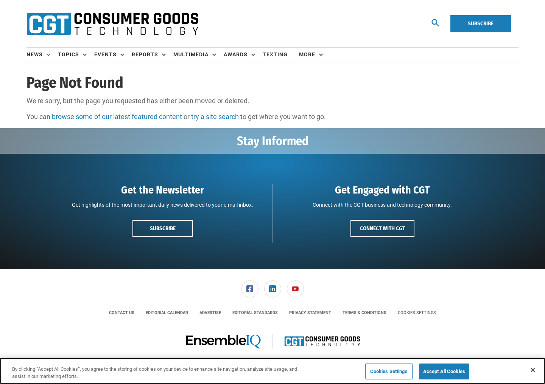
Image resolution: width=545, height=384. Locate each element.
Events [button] (105, 54)
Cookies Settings (417, 313)
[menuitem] (42, 55)
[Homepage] (112, 23)
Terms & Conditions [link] (364, 312)
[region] (272, 371)
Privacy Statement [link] (310, 312)
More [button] (307, 54)
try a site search (215, 117)
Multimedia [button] (191, 54)
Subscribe (481, 23)
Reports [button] (145, 54)
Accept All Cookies (444, 371)
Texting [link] (275, 54)
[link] (249, 288)
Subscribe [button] (163, 228)
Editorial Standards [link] (255, 312)
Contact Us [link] (121, 312)
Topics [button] (68, 54)
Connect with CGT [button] (382, 228)
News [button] (34, 54)
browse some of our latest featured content (117, 117)
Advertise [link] (210, 312)
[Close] (533, 370)
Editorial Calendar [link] (167, 312)
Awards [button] (236, 54)
